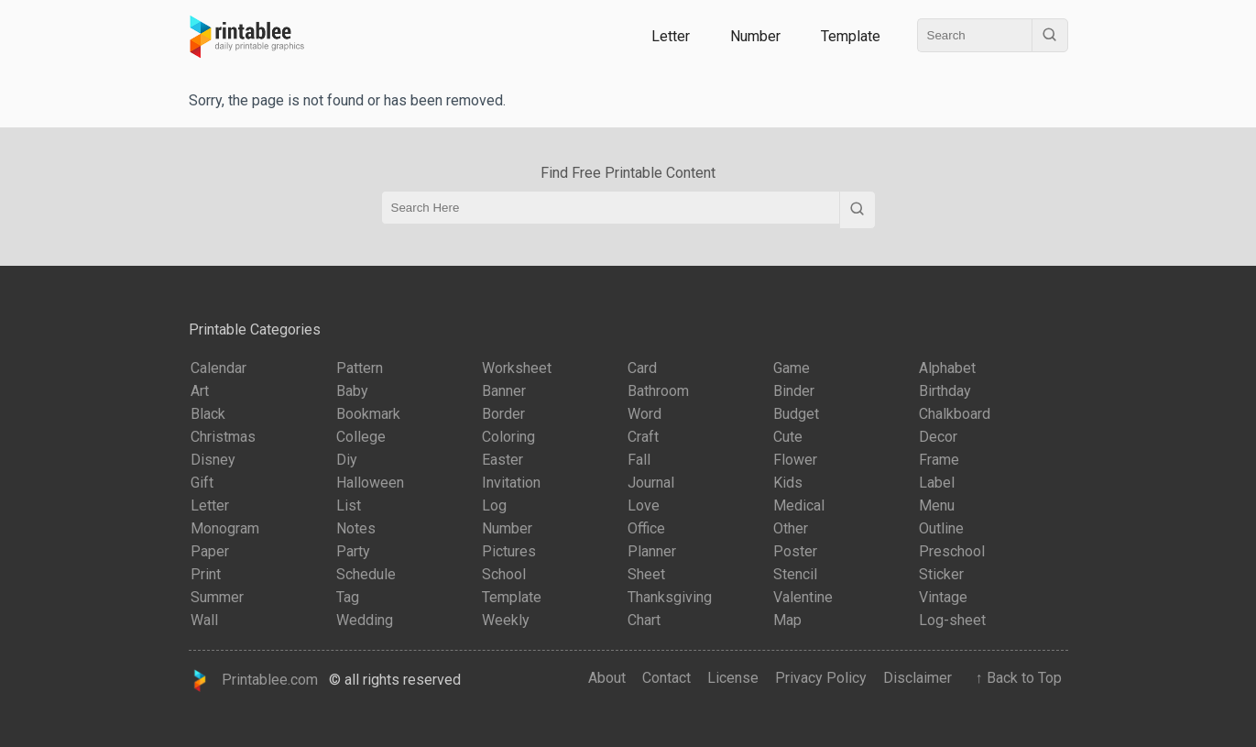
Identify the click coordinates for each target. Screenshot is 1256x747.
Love (644, 505)
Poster (795, 551)
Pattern (359, 368)
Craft (643, 436)
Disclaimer (917, 678)
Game (791, 368)
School (504, 574)
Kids (788, 482)
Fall (639, 459)
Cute (788, 436)
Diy (346, 459)
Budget (796, 414)
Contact (666, 678)
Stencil (795, 574)
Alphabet (947, 368)
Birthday (945, 391)
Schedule (366, 574)
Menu (937, 505)
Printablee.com (254, 680)
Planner (652, 551)
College (361, 436)
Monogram (225, 528)
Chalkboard (954, 414)
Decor (938, 436)
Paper (210, 551)
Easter (502, 459)
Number (755, 36)
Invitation (511, 482)
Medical (799, 505)
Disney (213, 459)
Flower (795, 459)
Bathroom (658, 391)
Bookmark (368, 414)
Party (353, 551)
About (607, 678)
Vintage (943, 597)
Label (937, 482)
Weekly (506, 620)
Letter (670, 36)
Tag (347, 597)
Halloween (370, 482)
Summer (217, 597)
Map (787, 620)
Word (644, 414)
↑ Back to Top (1015, 678)
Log (494, 505)
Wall (204, 620)
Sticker (941, 574)
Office (646, 528)
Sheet (646, 574)
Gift (202, 482)
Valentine (803, 597)
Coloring (508, 436)
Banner (504, 391)
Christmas (223, 436)
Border (503, 414)
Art (200, 391)
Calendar (218, 368)
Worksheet (517, 368)
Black (208, 414)
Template (850, 36)
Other (790, 528)
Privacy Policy (821, 678)
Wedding (364, 620)
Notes (356, 528)
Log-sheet (952, 620)
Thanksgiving (670, 597)
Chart (644, 620)
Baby (352, 391)
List (348, 505)
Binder (793, 391)
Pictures (509, 551)
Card (642, 368)
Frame (939, 459)
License (733, 678)
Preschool (952, 551)
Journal (651, 482)
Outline (941, 528)
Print (206, 574)
